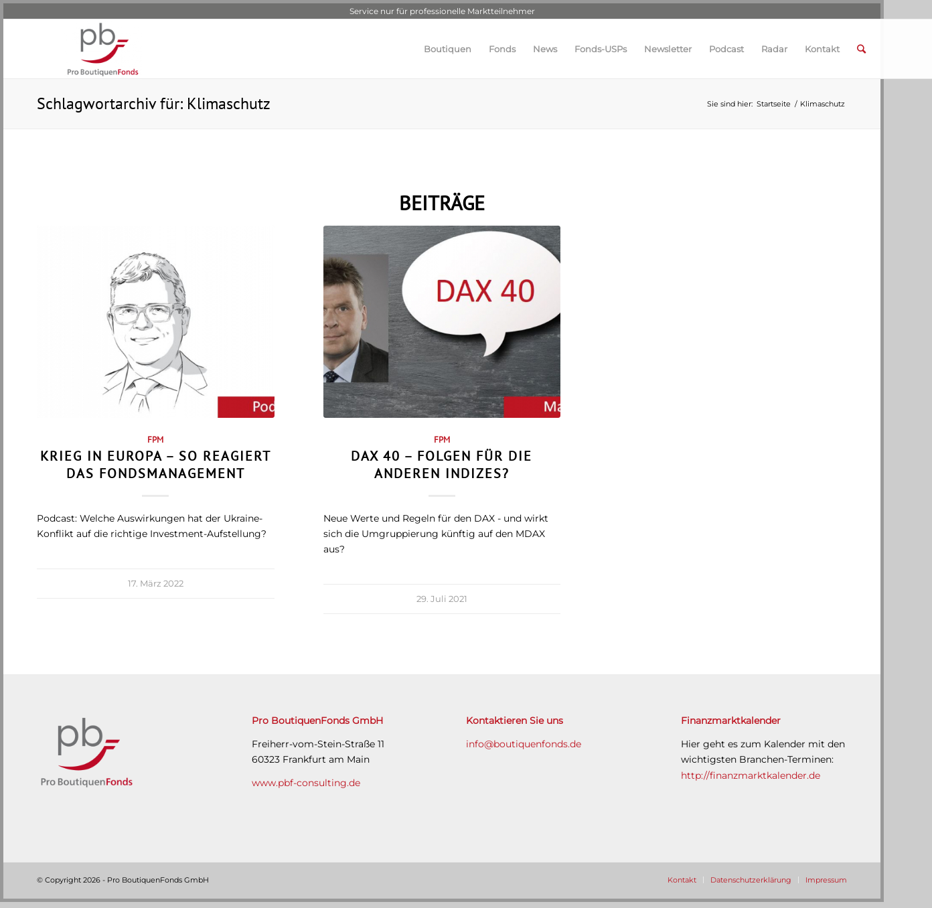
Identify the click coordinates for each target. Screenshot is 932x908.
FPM (155, 439)
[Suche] (861, 48)
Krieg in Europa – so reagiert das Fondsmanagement (155, 464)
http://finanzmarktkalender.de (750, 775)
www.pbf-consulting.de (306, 783)
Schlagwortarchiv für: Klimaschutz (153, 103)
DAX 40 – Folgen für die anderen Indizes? (441, 464)
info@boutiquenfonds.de (523, 744)
